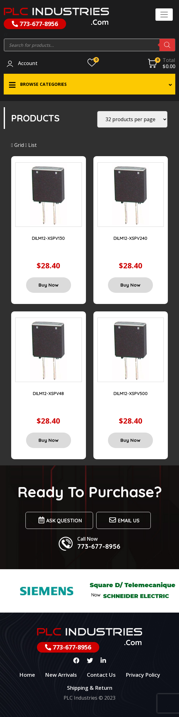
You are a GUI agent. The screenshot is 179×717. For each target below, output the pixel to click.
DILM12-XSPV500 (131, 393)
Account (28, 63)
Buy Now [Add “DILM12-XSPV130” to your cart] (48, 285)
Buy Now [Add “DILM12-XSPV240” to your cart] (130, 285)
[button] (89, 84)
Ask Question (59, 520)
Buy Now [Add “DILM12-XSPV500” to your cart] (130, 440)
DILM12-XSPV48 (48, 393)
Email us (123, 520)
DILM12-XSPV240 (130, 238)
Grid (17, 145)
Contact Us (101, 674)
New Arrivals (61, 674)
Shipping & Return (89, 687)
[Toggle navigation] (164, 14)
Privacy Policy (143, 674)
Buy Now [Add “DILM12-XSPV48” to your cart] (48, 440)
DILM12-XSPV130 (48, 238)
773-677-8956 (35, 24)
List (31, 145)
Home (27, 674)
